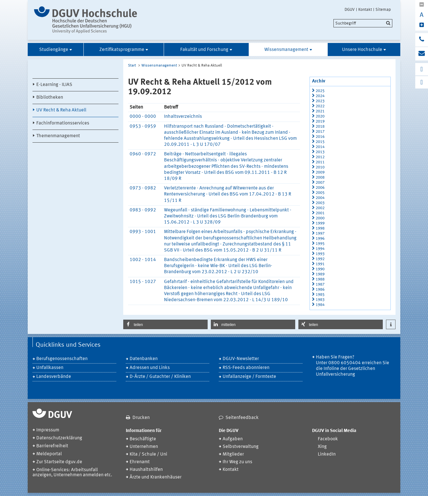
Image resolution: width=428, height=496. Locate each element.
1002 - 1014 (143, 260)
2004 (320, 198)
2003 (320, 203)
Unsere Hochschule (362, 49)
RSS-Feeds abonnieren (246, 367)
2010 (320, 167)
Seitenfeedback (242, 417)
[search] (362, 23)
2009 (320, 172)
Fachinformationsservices (62, 123)
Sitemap (383, 9)
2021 (320, 111)
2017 (320, 132)
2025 (320, 91)
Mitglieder (233, 454)
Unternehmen (144, 446)
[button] (165, 324)
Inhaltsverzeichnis (183, 116)
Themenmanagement (58, 136)
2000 (320, 218)
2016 (320, 137)
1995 (320, 244)
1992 (320, 259)
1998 (320, 228)
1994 (320, 249)
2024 (320, 96)
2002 (320, 208)
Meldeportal (49, 454)
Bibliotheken (49, 97)
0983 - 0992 (143, 210)
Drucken (141, 417)
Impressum (47, 430)
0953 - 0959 (143, 126)
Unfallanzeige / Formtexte (249, 376)
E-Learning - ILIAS (54, 84)
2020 (320, 116)
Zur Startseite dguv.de (59, 462)
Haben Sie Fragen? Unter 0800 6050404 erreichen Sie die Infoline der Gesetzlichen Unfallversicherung (352, 366)
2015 (320, 142)
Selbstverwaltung (241, 446)
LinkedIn (327, 454)
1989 (320, 274)
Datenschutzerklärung (59, 438)
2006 (320, 188)
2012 (320, 157)
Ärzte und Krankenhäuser (156, 477)
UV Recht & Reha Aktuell (61, 110)
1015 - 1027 (143, 282)
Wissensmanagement (286, 49)
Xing (322, 446)
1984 (320, 305)
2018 (320, 126)
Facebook (328, 439)
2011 (320, 162)
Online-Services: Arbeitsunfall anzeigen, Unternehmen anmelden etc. (72, 473)
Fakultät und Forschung (204, 49)
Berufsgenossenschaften (62, 359)
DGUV (350, 9)
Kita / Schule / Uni (148, 454)
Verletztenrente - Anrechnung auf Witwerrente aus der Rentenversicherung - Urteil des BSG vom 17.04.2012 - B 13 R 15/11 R (227, 194)
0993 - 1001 (143, 232)
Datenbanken (144, 359)
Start (132, 65)
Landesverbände (53, 376)
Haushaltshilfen (146, 469)
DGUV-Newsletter (241, 359)
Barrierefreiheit (52, 446)
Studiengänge (53, 49)
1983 (320, 300)
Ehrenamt (140, 462)
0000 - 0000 (143, 116)
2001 (320, 213)
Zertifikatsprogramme (121, 49)
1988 (320, 279)
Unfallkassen (49, 367)
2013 (320, 152)
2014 (320, 147)
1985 (320, 295)
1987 (320, 284)
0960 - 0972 (143, 154)
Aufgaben (233, 439)
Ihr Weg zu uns (237, 462)
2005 (320, 193)
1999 (320, 223)
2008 (320, 177)
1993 (320, 254)
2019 (320, 121)
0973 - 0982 (143, 188)
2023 (320, 101)
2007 (320, 183)
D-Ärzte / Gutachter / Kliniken (160, 376)
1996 (320, 239)
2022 (320, 106)
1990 (320, 269)
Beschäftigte (143, 439)
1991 (320, 264)
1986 (320, 289)
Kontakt (365, 9)
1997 (320, 233)
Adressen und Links (150, 367)
